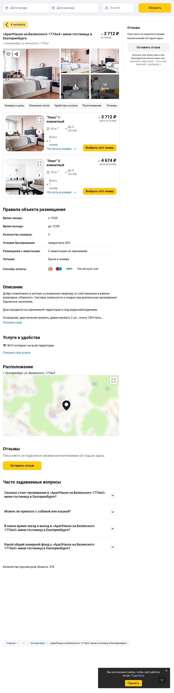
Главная (10, 643)
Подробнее (137, 675)
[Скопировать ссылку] (16, 54)
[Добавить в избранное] (8, 54)
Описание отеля (39, 105)
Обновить (154, 8)
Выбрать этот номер (100, 147)
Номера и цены (14, 105)
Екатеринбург (37, 643)
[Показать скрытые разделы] (23, 643)
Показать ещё (12, 322)
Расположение (92, 105)
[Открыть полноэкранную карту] (61, 405)
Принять (133, 683)
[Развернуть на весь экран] (39, 120)
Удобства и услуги (66, 105)
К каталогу (14, 24)
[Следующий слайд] (39, 132)
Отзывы (112, 105)
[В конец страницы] (162, 680)
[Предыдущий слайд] (10, 132)
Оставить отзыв (22, 465)
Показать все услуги (17, 352)
